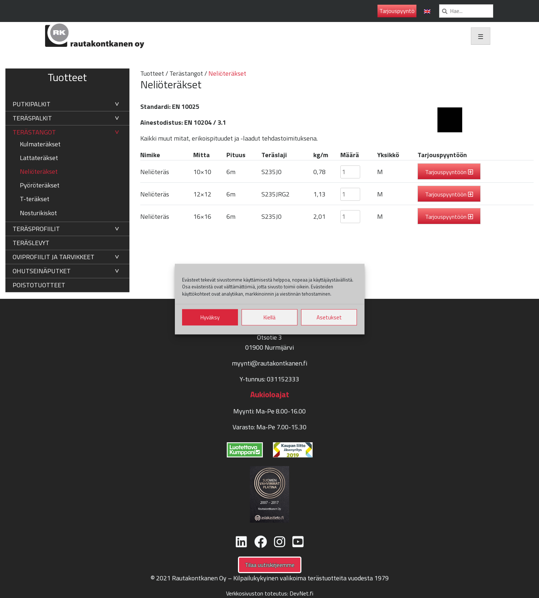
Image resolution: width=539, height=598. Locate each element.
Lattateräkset (39, 158)
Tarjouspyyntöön (446, 172)
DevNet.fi (301, 593)
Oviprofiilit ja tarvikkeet (53, 257)
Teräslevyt (31, 243)
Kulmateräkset (40, 144)
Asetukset (329, 317)
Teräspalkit (32, 118)
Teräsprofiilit (36, 229)
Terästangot (34, 132)
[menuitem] (427, 11)
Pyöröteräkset (39, 185)
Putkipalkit (31, 104)
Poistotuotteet (39, 285)
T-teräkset (34, 199)
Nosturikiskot (38, 213)
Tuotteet (152, 73)
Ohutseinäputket (42, 271)
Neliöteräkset (39, 171)
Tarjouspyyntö (397, 10)
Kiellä (269, 317)
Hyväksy (210, 317)
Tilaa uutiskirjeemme (270, 565)
